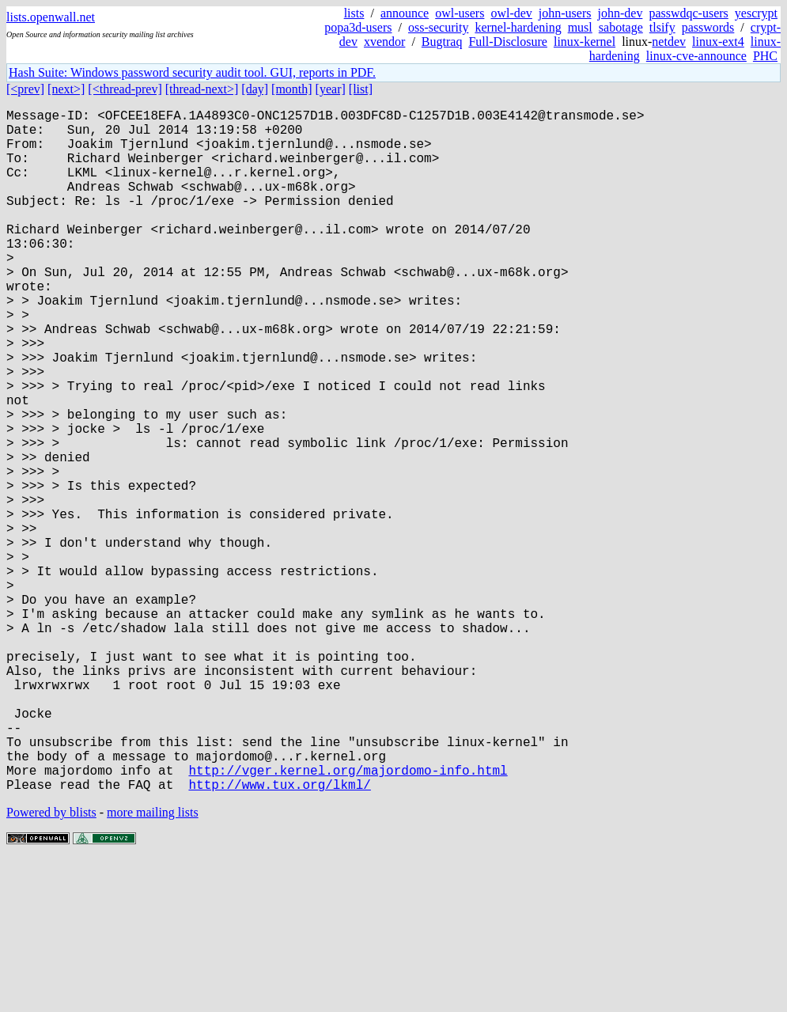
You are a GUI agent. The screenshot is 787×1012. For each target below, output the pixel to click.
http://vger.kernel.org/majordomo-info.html (347, 918)
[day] (254, 89)
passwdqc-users (688, 13)
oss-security (438, 27)
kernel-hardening (518, 27)
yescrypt (756, 13)
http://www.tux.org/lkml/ (279, 936)
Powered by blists (51, 964)
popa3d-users (358, 27)
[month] (291, 89)
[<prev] (25, 89)
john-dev (620, 13)
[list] (361, 89)
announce (404, 13)
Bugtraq (442, 41)
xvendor (384, 41)
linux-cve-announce (696, 56)
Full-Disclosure (507, 41)
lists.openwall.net (50, 17)
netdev (669, 41)
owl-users (459, 13)
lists (354, 13)
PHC (765, 56)
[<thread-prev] (124, 89)
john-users (565, 13)
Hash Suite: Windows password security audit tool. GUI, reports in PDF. (192, 72)
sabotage (621, 27)
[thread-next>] (202, 89)
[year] (331, 89)
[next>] (66, 89)
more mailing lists (153, 964)
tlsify (662, 27)
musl (580, 27)
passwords (708, 27)
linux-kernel (584, 41)
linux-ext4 (718, 41)
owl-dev (511, 13)
